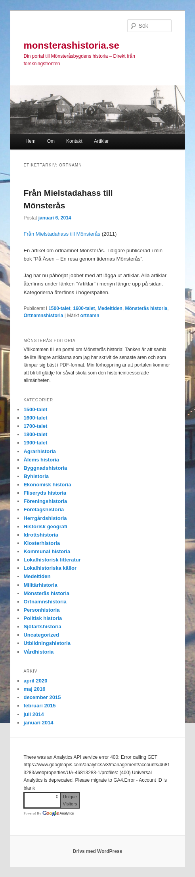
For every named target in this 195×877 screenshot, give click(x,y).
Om (51, 141)
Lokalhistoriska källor (49, 568)
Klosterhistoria (41, 543)
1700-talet (35, 426)
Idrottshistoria (40, 535)
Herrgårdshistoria (45, 518)
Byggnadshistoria (45, 468)
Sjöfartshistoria (42, 626)
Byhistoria (36, 476)
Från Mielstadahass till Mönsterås (61, 234)
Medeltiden (110, 308)
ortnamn (89, 315)
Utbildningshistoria (46, 643)
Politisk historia (42, 618)
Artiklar (101, 141)
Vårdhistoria (38, 652)
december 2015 (42, 697)
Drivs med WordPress (97, 851)
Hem (30, 141)
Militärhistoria (40, 585)
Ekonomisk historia (47, 485)
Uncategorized (41, 635)
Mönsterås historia (146, 308)
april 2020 (35, 681)
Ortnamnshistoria (43, 315)
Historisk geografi (45, 526)
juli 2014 (33, 714)
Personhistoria (41, 610)
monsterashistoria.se (71, 45)
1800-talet (35, 434)
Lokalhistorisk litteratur (51, 560)
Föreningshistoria (45, 501)
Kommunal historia (46, 551)
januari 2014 (38, 723)
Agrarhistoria (39, 451)
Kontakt (74, 141)
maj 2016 (34, 689)
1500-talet (59, 308)
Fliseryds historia (44, 493)
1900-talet (35, 443)
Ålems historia (41, 460)
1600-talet (84, 308)
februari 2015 (39, 706)
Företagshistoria (43, 509)
